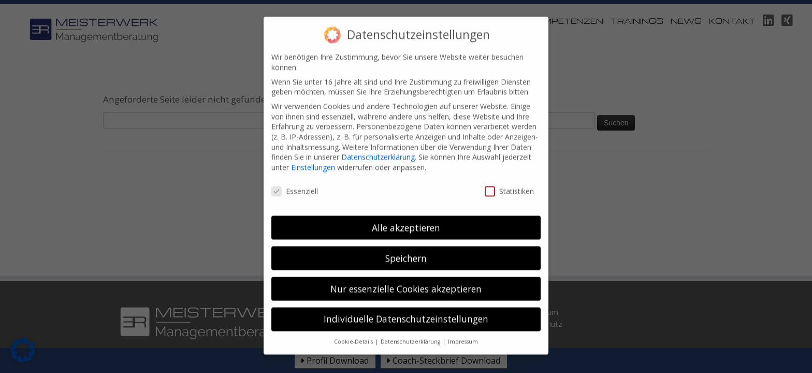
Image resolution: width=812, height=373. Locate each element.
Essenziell (294, 184)
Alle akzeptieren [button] (406, 220)
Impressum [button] (463, 334)
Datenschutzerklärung (378, 149)
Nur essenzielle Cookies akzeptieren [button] (406, 281)
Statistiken (509, 184)
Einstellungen (313, 160)
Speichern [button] (406, 251)
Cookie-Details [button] (354, 334)
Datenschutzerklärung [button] (411, 334)
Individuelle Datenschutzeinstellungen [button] (406, 312)
